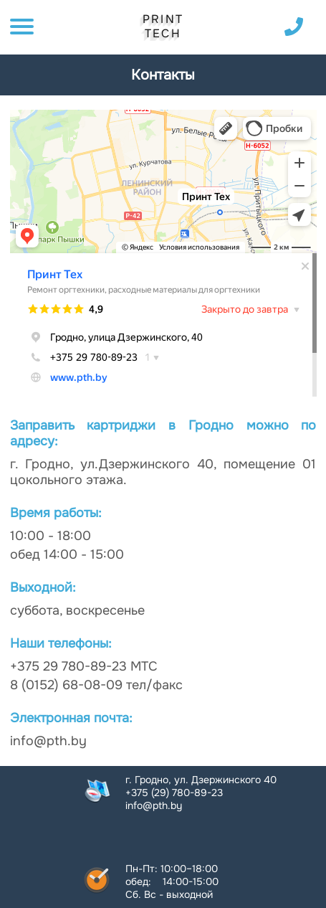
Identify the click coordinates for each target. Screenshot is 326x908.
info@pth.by (153, 805)
